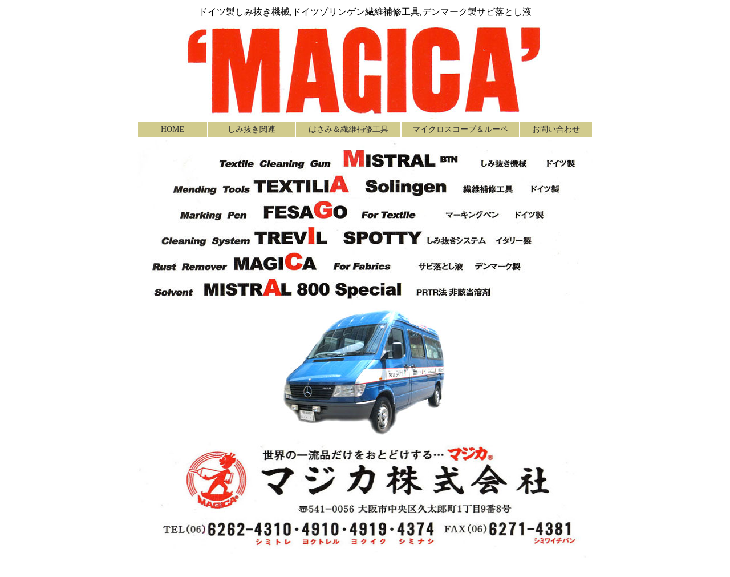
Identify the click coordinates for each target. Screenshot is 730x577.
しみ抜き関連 (251, 129)
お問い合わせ (556, 129)
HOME (172, 129)
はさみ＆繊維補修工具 (348, 129)
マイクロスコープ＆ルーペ (460, 129)
